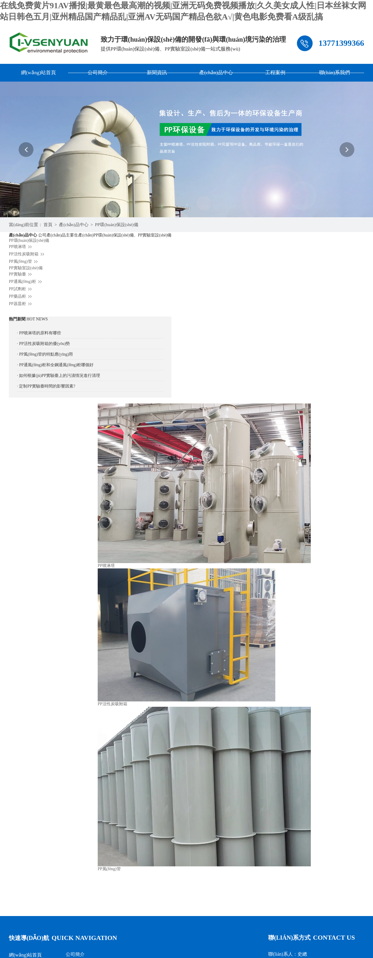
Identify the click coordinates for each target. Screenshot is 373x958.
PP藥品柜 (21, 296)
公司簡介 (98, 72)
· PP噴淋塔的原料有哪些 (39, 333)
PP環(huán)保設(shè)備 (116, 224)
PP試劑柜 (21, 289)
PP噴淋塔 (21, 246)
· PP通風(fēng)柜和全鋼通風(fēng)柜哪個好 (55, 365)
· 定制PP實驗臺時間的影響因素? (46, 386)
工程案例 (275, 72)
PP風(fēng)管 (24, 261)
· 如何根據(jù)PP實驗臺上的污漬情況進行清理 (58, 375)
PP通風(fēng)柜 (26, 281)
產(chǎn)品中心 (216, 72)
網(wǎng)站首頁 (38, 72)
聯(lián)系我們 (334, 72)
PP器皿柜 (21, 303)
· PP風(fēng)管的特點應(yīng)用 (45, 354)
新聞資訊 (157, 72)
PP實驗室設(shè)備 (26, 268)
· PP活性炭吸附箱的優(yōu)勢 (43, 343)
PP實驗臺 (21, 274)
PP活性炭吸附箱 (27, 254)
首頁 (48, 224)
